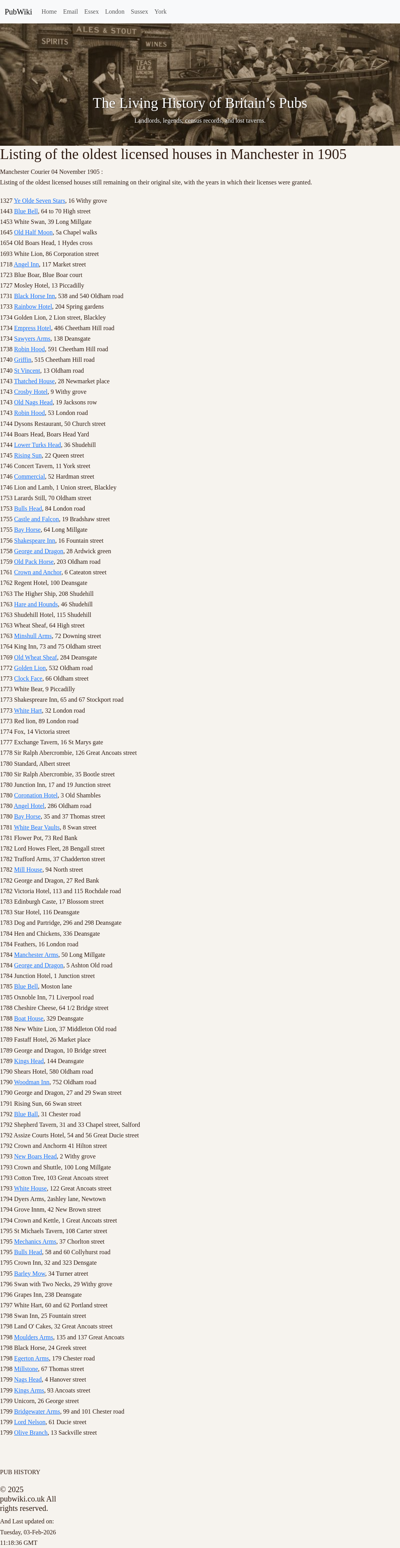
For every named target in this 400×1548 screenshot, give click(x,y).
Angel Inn (26, 264)
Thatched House (34, 381)
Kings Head (29, 1061)
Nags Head (28, 1379)
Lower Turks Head (37, 445)
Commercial (29, 476)
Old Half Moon (33, 232)
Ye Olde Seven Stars (39, 200)
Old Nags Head (33, 402)
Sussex (139, 11)
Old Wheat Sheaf (35, 657)
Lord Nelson (29, 1422)
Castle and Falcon (36, 519)
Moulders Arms (33, 1337)
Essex (91, 11)
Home (49, 11)
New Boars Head (35, 1156)
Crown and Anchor (37, 572)
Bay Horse (27, 529)
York (160, 11)
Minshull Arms (33, 636)
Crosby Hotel (31, 391)
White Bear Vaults (37, 827)
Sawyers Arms (32, 338)
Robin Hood (29, 349)
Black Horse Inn (34, 296)
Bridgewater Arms (37, 1411)
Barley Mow (29, 1273)
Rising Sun (28, 455)
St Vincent (27, 370)
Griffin (22, 359)
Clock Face (28, 678)
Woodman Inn (32, 1082)
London (115, 11)
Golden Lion (30, 668)
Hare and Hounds (36, 604)
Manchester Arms (36, 954)
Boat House (28, 1018)
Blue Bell (26, 211)
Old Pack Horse (34, 561)
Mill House (28, 869)
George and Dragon (38, 551)
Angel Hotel (29, 806)
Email (70, 11)
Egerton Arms (31, 1358)
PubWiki (18, 11)
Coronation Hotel (36, 795)
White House (30, 1188)
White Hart (28, 710)
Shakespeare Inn (34, 540)
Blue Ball (26, 1114)
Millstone (26, 1369)
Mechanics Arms (35, 1241)
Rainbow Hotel (33, 306)
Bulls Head (28, 508)
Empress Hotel (32, 328)
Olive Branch (31, 1432)
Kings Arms (29, 1390)
